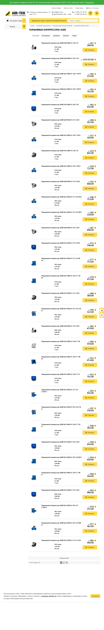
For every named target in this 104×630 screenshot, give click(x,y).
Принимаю (95, 591)
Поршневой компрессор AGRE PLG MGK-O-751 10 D (60, 506)
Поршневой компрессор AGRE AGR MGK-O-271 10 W (60, 187)
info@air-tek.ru (58, 12)
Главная (34, 21)
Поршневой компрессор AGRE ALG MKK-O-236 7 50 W (61, 75)
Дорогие (66, 36)
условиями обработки (48, 591)
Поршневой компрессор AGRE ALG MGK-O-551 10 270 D (61, 421)
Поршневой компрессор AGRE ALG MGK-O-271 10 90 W (60, 268)
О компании (55, 21)
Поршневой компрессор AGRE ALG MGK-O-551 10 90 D (61, 472)
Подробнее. (89, 2)
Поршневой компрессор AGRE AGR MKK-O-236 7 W (60, 59)
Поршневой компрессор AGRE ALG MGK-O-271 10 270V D (59, 403)
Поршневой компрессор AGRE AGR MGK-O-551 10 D (60, 235)
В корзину (91, 50)
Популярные (46, 36)
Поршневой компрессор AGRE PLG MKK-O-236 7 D (59, 155)
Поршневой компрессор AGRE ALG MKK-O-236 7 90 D (60, 171)
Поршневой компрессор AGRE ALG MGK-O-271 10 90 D (61, 219)
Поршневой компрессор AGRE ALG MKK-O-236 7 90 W (61, 91)
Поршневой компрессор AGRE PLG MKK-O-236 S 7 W (60, 353)
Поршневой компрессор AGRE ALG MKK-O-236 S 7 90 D (60, 489)
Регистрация (95, 8)
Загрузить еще (64, 577)
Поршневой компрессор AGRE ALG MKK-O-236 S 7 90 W (60, 370)
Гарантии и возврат (56, 8)
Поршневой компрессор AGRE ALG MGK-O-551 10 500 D (61, 541)
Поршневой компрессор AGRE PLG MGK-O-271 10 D (60, 303)
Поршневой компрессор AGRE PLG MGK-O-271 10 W (60, 251)
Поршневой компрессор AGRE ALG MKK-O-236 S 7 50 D (60, 440)
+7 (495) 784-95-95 (80, 14)
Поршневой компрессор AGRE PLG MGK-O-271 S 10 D (61, 558)
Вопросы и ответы (68, 8)
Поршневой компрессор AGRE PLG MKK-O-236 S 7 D (60, 387)
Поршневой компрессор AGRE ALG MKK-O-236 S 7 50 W (60, 286)
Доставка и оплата (44, 21)
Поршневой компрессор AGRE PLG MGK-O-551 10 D (60, 457)
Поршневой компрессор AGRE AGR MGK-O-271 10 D (60, 123)
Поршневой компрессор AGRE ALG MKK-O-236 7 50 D (60, 139)
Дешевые (56, 36)
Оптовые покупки (79, 8)
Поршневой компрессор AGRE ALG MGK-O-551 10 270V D (59, 523)
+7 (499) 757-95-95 (80, 12)
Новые (74, 36)
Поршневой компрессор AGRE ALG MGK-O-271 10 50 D (61, 203)
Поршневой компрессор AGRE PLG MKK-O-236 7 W (60, 107)
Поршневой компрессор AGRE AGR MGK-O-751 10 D (60, 337)
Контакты (62, 21)
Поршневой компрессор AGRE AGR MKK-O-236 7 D (59, 43)
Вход (89, 8)
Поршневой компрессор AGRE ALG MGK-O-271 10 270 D (61, 320)
